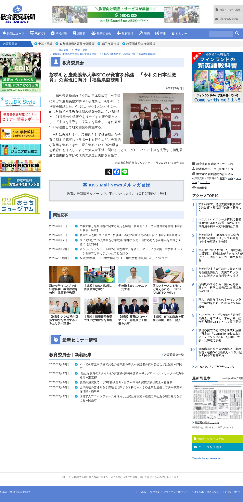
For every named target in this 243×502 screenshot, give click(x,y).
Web (230, 178)
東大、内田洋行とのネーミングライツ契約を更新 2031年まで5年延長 (220, 303)
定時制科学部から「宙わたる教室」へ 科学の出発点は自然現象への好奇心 (220, 288)
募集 (160, 33)
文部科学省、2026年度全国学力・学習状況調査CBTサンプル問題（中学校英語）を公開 (220, 238)
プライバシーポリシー (176, 491)
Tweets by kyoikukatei (206, 458)
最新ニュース (13, 33)
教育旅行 (125, 33)
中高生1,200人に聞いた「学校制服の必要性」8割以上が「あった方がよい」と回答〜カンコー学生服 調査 (221, 255)
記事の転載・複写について (206, 491)
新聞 (222, 178)
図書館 (79, 33)
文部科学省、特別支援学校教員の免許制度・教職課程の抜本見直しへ (220, 208)
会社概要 (155, 491)
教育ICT (37, 33)
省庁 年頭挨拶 (110, 43)
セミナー (179, 33)
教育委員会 (101, 33)
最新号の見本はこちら (207, 422)
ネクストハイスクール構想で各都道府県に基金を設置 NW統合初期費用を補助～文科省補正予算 (220, 223)
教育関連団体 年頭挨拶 (140, 43)
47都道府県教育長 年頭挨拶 (76, 43)
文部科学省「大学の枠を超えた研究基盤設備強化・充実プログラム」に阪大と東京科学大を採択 (220, 272)
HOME (142, 491)
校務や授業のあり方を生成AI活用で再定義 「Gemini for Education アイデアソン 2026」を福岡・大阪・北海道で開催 (220, 335)
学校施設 (59, 33)
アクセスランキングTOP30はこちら (214, 366)
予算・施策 (45, 43)
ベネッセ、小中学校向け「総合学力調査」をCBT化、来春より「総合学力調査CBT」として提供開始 (220, 318)
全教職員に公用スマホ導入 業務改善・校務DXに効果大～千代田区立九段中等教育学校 (220, 352)
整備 (144, 33)
